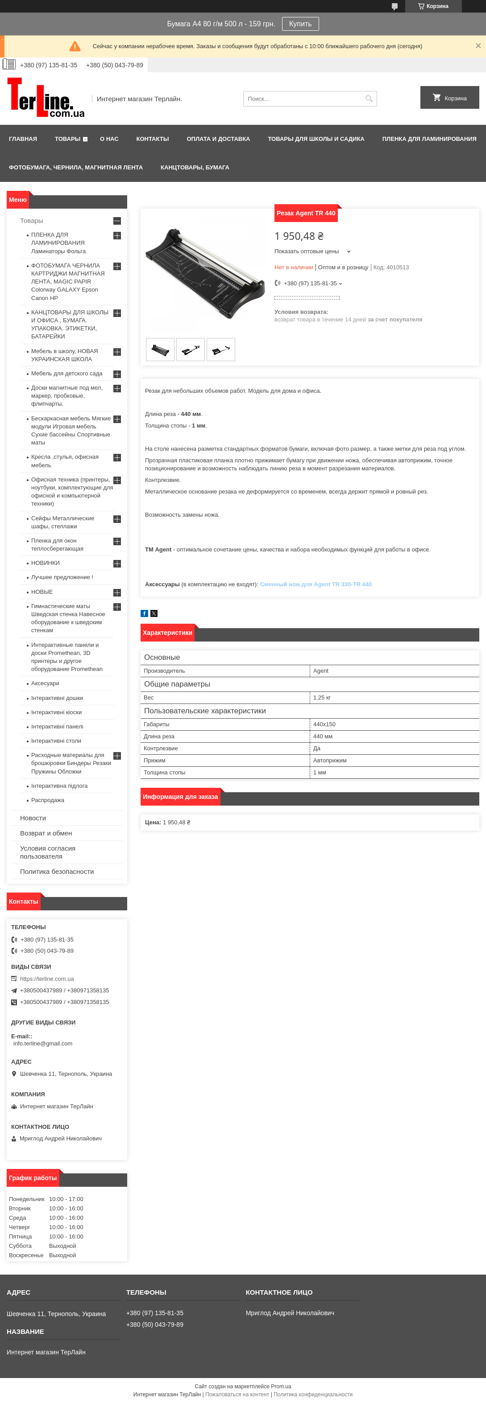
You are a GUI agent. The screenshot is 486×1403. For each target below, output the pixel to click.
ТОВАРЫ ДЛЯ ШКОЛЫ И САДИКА (316, 139)
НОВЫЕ (42, 591)
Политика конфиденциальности (313, 1394)
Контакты (153, 139)
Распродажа (47, 800)
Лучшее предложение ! (62, 577)
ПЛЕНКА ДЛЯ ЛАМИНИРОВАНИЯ (429, 139)
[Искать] (369, 99)
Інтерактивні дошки (57, 698)
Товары (67, 139)
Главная (23, 139)
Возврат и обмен (46, 833)
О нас (109, 139)
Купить (300, 24)
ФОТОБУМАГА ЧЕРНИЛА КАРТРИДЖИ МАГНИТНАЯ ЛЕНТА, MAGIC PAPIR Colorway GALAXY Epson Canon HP (68, 281)
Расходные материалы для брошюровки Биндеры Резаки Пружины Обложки (71, 763)
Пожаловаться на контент (237, 1394)
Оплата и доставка (218, 139)
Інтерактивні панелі (57, 726)
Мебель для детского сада (67, 373)
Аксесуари (45, 683)
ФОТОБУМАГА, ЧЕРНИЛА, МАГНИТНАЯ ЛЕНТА (76, 167)
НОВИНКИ (45, 563)
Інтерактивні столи (56, 740)
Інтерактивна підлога (59, 785)
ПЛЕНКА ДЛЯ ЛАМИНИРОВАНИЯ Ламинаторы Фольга (58, 242)
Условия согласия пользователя (47, 852)
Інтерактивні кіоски (56, 712)
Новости (33, 818)
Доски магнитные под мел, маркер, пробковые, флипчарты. (67, 395)
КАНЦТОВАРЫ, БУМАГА (195, 167)
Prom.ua (281, 1386)
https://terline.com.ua (47, 978)
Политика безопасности (57, 871)
